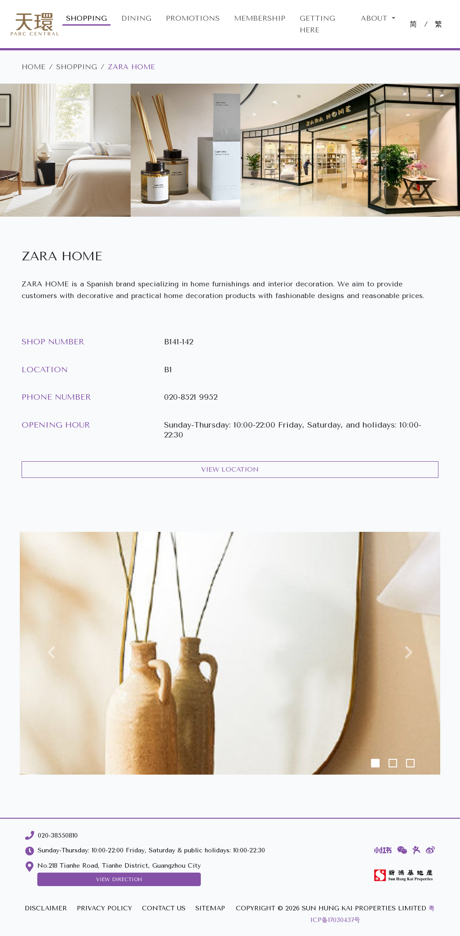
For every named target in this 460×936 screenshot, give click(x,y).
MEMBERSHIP (259, 18)
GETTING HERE (317, 24)
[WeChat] (402, 850)
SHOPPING (86, 18)
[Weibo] (430, 850)
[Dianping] (416, 850)
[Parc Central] (35, 24)
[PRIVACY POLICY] (104, 908)
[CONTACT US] (163, 908)
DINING (136, 18)
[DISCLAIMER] (45, 908)
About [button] (375, 18)
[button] (51, 653)
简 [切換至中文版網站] (413, 24)
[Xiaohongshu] (383, 850)
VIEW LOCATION (230, 469)
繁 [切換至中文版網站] (438, 24)
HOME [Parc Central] (33, 66)
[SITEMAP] (210, 908)
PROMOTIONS (193, 18)
